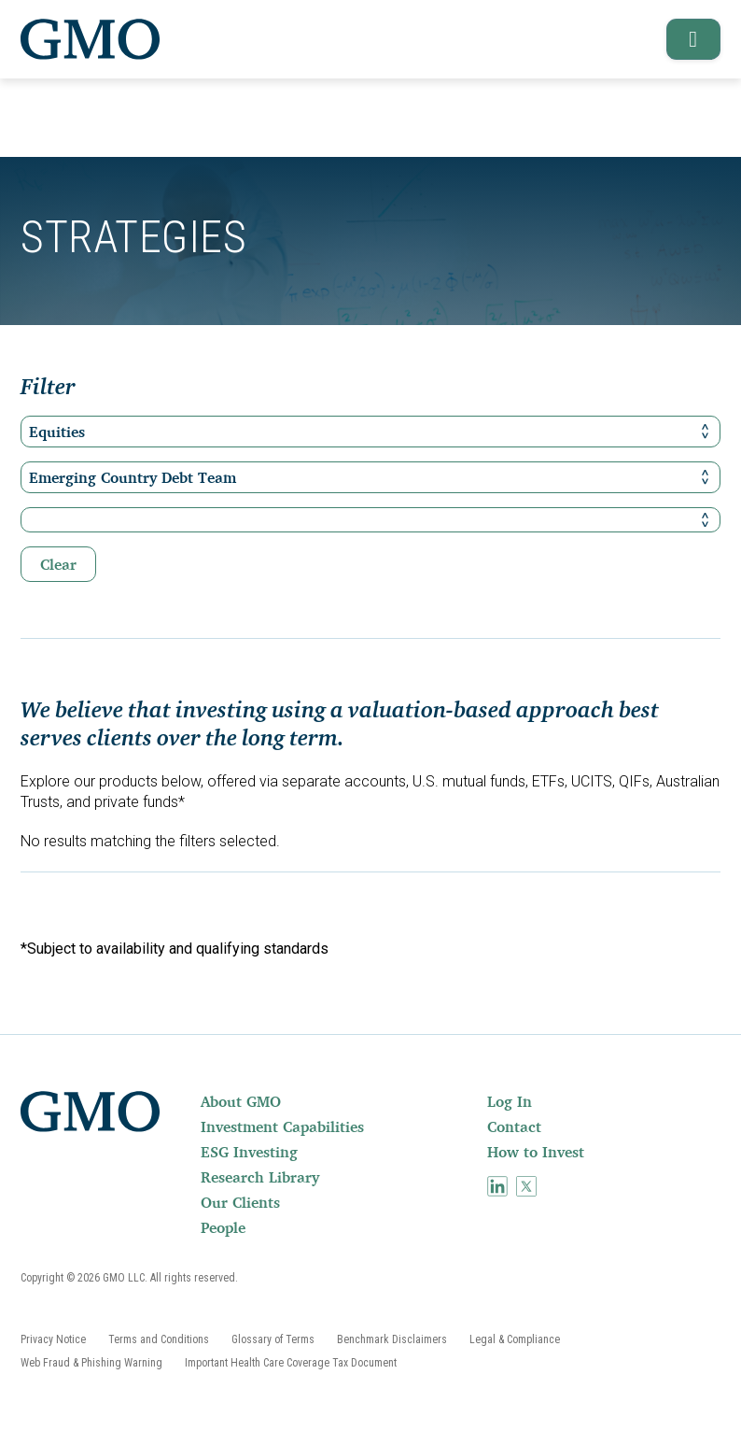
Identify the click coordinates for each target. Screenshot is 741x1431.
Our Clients (240, 1202)
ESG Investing (249, 1151)
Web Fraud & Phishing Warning (91, 1362)
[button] (687, 39)
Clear (58, 564)
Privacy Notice (53, 1339)
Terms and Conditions (158, 1339)
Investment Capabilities (282, 1126)
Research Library (260, 1177)
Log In (509, 1101)
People (223, 1227)
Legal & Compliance (514, 1339)
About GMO (241, 1101)
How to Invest (535, 1151)
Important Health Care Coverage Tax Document (291, 1362)
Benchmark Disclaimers (392, 1339)
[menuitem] (342, 1101)
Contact (514, 1126)
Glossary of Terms (273, 1339)
